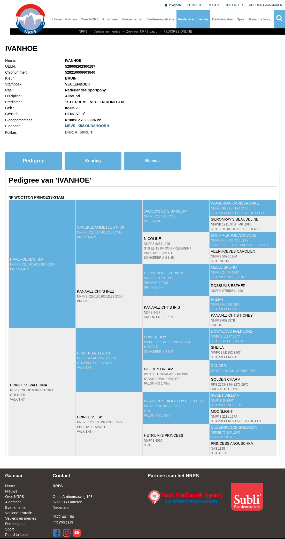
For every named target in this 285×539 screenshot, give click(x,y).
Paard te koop (260, 19)
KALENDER (234, 5)
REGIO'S (214, 5)
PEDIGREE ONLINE (175, 31)
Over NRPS (89, 19)
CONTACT (194, 5)
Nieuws (71, 19)
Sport (241, 19)
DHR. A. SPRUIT (79, 132)
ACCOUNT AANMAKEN (265, 5)
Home (57, 19)
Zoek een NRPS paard (139, 31)
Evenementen (133, 19)
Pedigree (33, 160)
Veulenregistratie (160, 19)
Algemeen (110, 19)
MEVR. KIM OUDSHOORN (87, 126)
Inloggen (172, 5)
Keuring (93, 161)
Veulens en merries (193, 19)
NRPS (83, 31)
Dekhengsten (222, 19)
